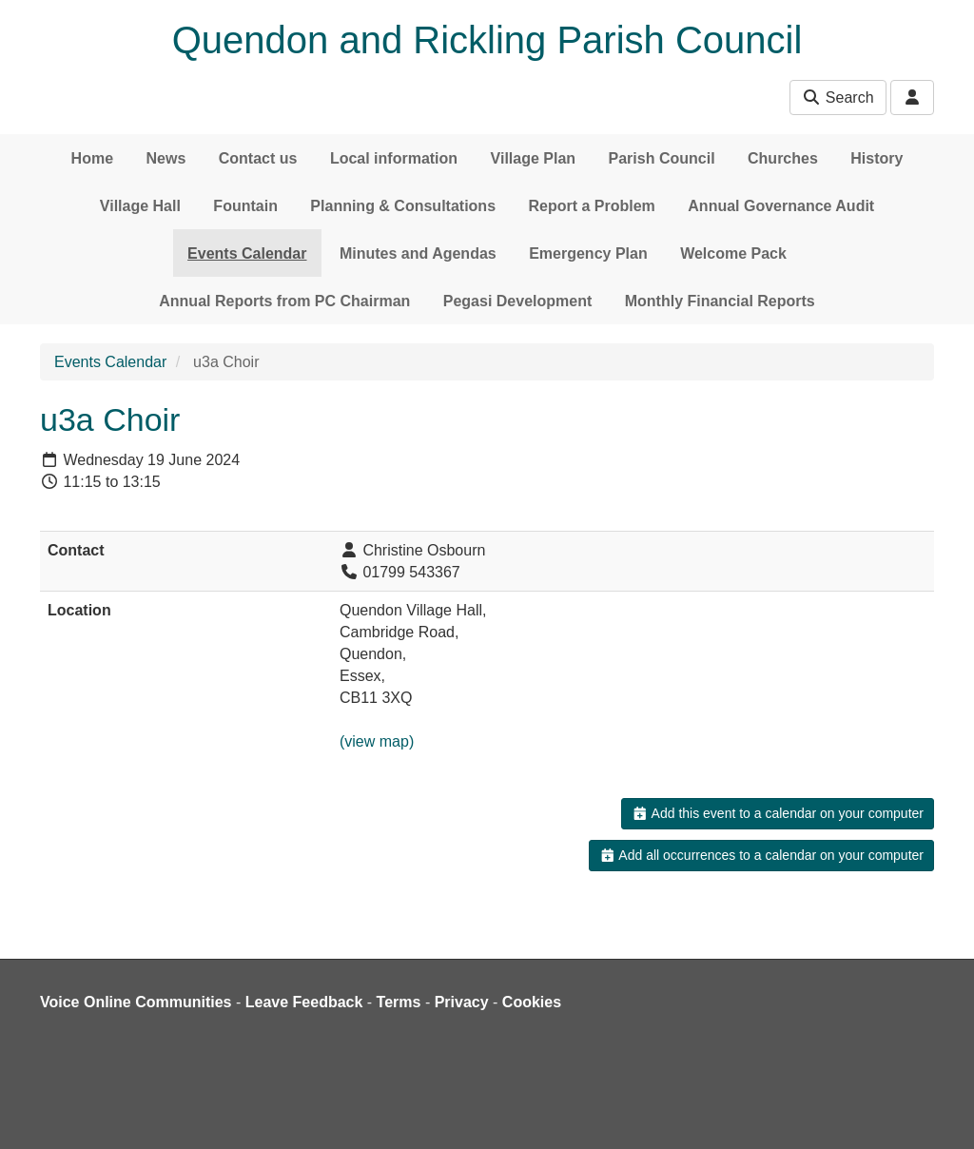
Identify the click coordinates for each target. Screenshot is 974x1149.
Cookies (531, 1002)
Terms (399, 1002)
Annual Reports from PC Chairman (284, 301)
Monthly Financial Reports (720, 301)
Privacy (462, 1002)
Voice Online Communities (136, 1002)
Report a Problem (591, 206)
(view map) (377, 741)
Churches (783, 158)
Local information (394, 158)
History (876, 158)
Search (837, 97)
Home (92, 158)
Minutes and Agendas (418, 253)
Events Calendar (246, 253)
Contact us (258, 158)
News (166, 158)
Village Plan (533, 158)
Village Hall (140, 206)
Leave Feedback (304, 1002)
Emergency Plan (588, 253)
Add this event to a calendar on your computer (778, 813)
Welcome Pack (733, 253)
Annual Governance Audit (781, 206)
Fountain (245, 206)
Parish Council (662, 158)
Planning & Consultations (403, 206)
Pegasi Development (518, 301)
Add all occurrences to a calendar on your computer (761, 855)
